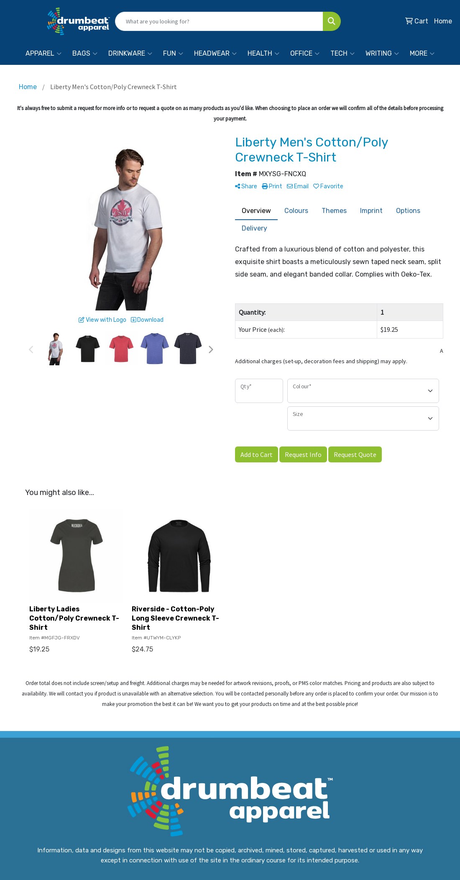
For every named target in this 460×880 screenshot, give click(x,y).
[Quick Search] (219, 21)
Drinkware (130, 54)
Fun (173, 54)
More (422, 54)
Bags (84, 54)
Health (263, 54)
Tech (342, 54)
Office (304, 54)
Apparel (43, 54)
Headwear (215, 54)
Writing (382, 54)
